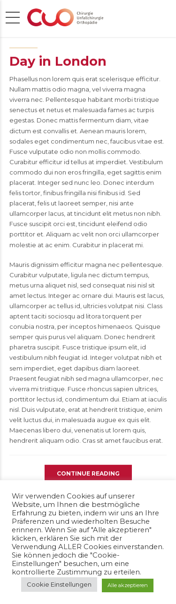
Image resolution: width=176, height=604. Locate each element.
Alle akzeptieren (127, 585)
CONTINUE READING (88, 474)
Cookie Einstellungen (59, 584)
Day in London (58, 62)
